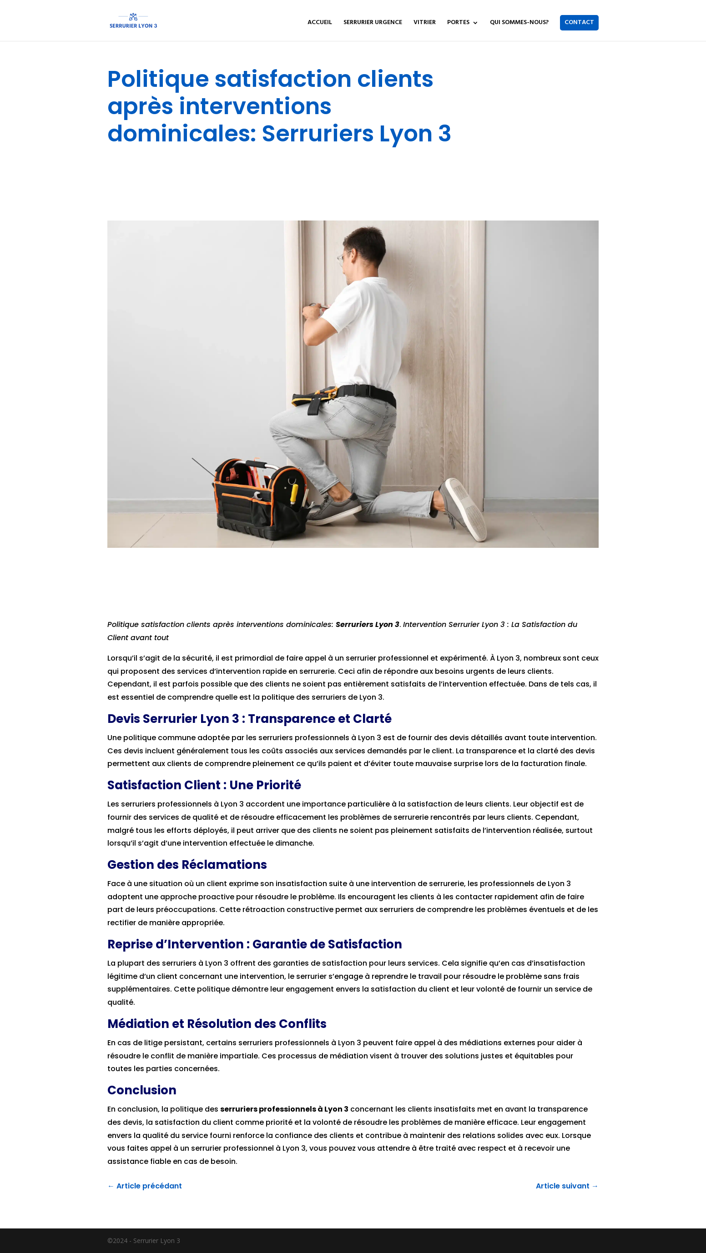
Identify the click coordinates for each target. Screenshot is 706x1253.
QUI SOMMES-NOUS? (519, 24)
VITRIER (425, 24)
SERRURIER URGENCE (372, 24)
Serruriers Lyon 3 (367, 624)
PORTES (458, 24)
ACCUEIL (320, 24)
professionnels (322, 737)
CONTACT (579, 22)
